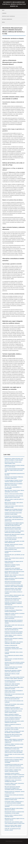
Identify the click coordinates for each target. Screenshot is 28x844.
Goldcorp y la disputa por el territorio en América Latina (13, 725)
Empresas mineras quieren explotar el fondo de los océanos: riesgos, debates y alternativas (14, 678)
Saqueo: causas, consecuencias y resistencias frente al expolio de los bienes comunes (14, 777)
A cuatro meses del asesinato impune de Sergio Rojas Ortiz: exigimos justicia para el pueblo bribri (14, 470)
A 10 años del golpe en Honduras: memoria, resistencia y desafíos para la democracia (14, 481)
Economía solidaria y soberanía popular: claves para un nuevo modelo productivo (14, 596)
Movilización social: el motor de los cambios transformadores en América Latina (14, 748)
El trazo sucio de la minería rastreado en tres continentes (14, 701)
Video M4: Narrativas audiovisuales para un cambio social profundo (14, 617)
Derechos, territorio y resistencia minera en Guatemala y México (13, 816)
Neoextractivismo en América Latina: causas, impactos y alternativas (14, 607)
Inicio (3, 10)
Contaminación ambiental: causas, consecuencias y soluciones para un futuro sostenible (13, 649)
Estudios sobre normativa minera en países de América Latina (14, 559)
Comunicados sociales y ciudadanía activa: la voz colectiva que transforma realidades (14, 802)
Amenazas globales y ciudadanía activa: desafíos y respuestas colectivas (13, 770)
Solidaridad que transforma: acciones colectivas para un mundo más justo (14, 466)
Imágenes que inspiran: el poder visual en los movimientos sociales (14, 507)
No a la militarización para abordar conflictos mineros (14, 656)
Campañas (4, 13)
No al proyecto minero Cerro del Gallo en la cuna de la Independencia (14, 681)
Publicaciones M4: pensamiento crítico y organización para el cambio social (13, 599)
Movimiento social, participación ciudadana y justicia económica (14, 639)
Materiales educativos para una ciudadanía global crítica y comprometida (13, 484)
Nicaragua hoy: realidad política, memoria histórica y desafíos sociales (13, 711)
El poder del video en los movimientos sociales (14, 757)
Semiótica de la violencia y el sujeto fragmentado (12, 674)
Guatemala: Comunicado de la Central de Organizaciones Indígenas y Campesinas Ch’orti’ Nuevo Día (13, 603)
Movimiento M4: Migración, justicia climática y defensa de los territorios (14, 809)
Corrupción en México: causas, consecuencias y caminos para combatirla (14, 784)
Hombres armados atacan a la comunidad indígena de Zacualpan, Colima (13, 668)
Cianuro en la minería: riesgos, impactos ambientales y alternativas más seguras (13, 826)
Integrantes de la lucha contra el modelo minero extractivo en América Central (14, 799)
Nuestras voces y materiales (8, 16)
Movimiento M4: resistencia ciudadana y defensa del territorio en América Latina (13, 528)
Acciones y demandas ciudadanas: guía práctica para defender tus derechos (13, 718)
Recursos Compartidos (7, 19)
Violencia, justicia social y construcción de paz (14, 767)
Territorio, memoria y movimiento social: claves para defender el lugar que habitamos (14, 732)
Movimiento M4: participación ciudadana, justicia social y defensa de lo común (13, 671)
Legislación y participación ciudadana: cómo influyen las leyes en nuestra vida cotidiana (14, 751)
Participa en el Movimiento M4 (11, 645)
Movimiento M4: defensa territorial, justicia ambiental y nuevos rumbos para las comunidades (13, 736)
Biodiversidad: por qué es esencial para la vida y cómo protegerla (14, 695)
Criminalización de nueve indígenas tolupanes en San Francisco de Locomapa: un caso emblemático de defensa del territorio (14, 524)
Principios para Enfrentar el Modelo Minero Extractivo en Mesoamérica (13, 611)
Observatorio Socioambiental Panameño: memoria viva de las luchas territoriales (13, 582)
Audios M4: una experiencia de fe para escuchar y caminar (13, 829)
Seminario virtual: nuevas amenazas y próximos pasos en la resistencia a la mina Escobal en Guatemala (14, 664)
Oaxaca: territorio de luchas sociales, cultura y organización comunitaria (14, 688)
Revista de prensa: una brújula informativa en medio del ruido (14, 659)
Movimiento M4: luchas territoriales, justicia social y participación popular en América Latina (14, 822)
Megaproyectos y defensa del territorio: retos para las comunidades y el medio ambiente (14, 459)
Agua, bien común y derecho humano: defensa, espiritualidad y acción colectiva (14, 491)
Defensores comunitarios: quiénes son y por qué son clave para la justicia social (14, 698)
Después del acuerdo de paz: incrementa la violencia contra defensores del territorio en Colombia (14, 622)
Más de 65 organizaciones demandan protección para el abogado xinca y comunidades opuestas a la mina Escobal (13, 788)
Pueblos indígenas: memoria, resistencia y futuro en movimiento (13, 636)
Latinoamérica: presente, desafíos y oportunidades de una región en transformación (14, 774)
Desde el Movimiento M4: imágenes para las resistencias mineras (14, 562)
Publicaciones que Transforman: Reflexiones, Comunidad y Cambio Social (14, 477)
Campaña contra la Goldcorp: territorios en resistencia (13, 592)
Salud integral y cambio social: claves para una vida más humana (14, 626)
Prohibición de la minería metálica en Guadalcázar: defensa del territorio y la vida (14, 708)
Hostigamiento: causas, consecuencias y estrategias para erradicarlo (13, 781)
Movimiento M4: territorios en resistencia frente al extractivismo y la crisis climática (14, 812)
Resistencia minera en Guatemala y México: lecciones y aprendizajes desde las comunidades (14, 761)
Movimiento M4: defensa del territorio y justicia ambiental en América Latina (14, 722)
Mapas (3, 22)
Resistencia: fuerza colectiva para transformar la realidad (14, 795)
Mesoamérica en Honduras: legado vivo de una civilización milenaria (14, 819)
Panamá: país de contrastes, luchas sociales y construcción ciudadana (14, 705)
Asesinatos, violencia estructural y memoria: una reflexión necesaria (14, 545)
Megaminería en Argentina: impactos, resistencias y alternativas (12, 565)
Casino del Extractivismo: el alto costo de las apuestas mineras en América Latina (14, 496)
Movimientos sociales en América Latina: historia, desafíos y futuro (13, 463)
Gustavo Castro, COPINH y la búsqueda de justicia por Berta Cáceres (14, 691)
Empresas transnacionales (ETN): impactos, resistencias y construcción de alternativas (14, 632)
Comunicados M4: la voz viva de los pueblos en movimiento (14, 806)
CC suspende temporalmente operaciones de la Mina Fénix (14, 474)
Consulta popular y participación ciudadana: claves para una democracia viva (14, 629)
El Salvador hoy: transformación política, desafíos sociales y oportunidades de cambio (14, 517)
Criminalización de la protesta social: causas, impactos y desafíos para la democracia (14, 765)
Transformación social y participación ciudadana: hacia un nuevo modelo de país (13, 569)
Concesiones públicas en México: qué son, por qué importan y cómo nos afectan (14, 728)
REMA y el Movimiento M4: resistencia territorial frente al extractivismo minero (14, 548)
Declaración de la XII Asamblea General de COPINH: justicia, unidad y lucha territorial (13, 510)
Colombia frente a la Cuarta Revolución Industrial (13, 552)
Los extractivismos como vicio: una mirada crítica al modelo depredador (13, 538)
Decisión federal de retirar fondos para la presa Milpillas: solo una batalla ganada (14, 572)
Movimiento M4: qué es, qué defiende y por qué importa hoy (14, 555)
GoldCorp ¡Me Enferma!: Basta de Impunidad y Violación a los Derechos (14, 579)
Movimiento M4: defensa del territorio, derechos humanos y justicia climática (14, 535)
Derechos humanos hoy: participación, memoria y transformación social (14, 792)
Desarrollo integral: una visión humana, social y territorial (14, 755)
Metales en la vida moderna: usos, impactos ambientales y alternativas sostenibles (14, 642)
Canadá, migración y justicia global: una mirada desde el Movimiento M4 (14, 542)
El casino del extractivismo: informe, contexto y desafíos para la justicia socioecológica (14, 532)
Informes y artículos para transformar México (14, 493)
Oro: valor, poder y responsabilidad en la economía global (13, 488)
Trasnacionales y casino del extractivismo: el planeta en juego (14, 520)
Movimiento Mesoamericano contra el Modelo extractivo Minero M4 (14, 4)
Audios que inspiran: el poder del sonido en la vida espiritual (14, 500)
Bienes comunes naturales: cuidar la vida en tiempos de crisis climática (14, 503)
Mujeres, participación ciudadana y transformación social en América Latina (13, 715)
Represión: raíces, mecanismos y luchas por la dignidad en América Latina (14, 575)
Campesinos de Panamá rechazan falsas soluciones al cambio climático (13, 513)
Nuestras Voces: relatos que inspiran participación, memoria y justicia (12, 684)
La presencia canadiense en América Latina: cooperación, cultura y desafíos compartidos (14, 586)
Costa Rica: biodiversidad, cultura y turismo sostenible (14, 653)
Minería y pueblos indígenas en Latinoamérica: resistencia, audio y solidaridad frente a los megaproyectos (14, 741)
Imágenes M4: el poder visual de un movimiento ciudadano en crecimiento (14, 614)
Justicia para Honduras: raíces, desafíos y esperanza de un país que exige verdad (13, 589)
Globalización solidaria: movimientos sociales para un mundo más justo (14, 745)
